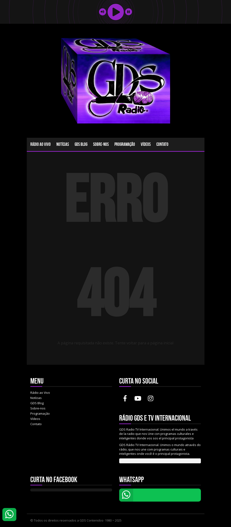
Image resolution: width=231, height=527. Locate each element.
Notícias (62, 144)
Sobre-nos (101, 144)
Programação (124, 144)
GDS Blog (81, 144)
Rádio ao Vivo (40, 144)
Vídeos (146, 144)
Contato (162, 144)
